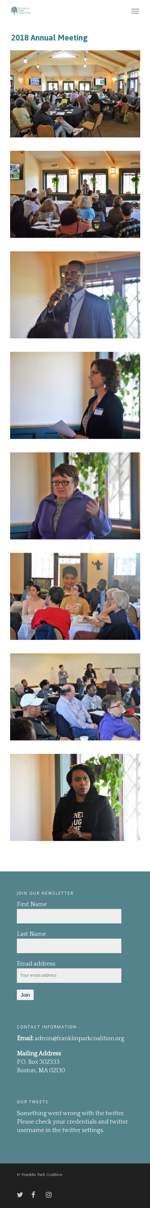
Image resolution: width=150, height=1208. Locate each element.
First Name (32, 904)
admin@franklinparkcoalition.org (79, 1038)
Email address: (36, 964)
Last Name (31, 934)
